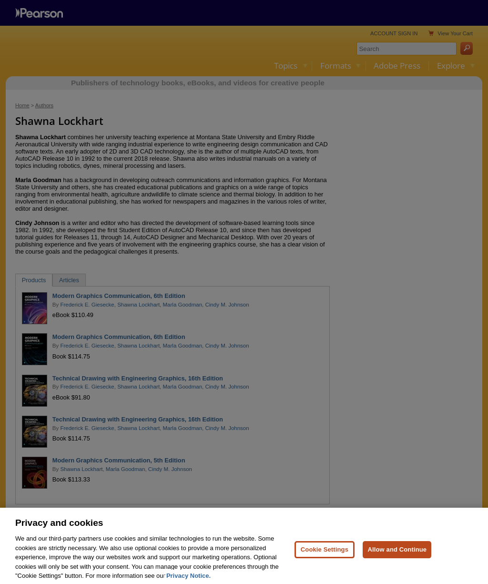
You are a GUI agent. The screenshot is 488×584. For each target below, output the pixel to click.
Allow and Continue (397, 557)
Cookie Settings (324, 557)
